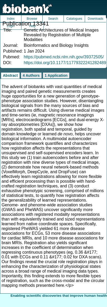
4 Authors (31, 75)
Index (10, 19)
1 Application (56, 75)
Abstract (10, 75)
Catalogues (74, 19)
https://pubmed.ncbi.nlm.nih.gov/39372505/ (64, 57)
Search (53, 19)
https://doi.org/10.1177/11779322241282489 (65, 62)
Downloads (95, 19)
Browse (32, 19)
